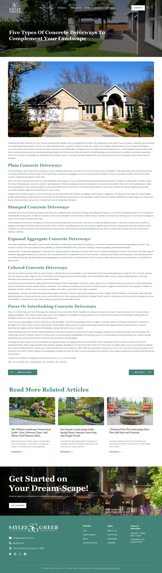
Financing (112, 539)
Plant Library (89, 534)
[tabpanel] (32, 426)
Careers (111, 543)
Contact (138, 8)
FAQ (85, 530)
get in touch (58, 358)
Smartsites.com (101, 568)
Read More (17, 451)
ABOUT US (111, 530)
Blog (85, 539)
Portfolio (112, 534)
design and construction (112, 348)
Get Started (17, 505)
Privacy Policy (114, 568)
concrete (12, 149)
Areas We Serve (90, 543)
